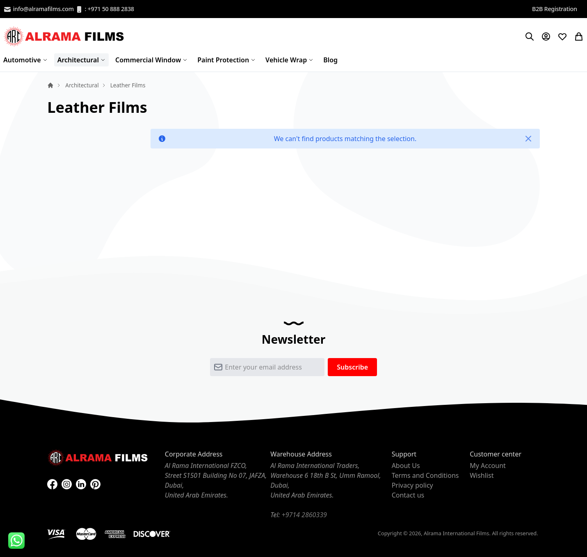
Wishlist (481, 475)
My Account (488, 465)
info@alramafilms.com (38, 9)
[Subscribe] (352, 367)
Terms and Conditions (425, 475)
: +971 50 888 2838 (104, 9)
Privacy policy (412, 485)
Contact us (408, 495)
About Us (406, 465)
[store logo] (64, 36)
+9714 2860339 (304, 514)
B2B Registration (554, 9)
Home (50, 85)
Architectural (81, 85)
